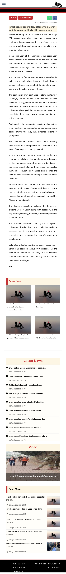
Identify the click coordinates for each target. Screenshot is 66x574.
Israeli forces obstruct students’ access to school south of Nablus (33, 480)
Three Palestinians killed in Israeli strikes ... (25, 411)
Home (13, 18)
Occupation (25, 18)
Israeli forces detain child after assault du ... (26, 428)
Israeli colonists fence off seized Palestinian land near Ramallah (46, 336)
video (33, 448)
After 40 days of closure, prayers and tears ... (26, 394)
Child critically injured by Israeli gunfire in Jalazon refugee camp (18, 336)
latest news (33, 361)
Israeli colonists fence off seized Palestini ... (26, 402)
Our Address (18, 568)
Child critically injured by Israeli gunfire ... (25, 385)
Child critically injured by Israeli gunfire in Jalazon (23, 521)
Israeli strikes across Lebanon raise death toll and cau (25, 498)
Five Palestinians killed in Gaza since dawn (46, 305)
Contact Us (18, 564)
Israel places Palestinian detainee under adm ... (27, 436)
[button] (10, 462)
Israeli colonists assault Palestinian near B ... (26, 419)
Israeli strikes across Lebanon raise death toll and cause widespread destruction (17, 307)
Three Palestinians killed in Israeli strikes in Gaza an (26, 545)
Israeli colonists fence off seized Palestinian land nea (26, 533)
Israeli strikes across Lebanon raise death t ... (27, 368)
